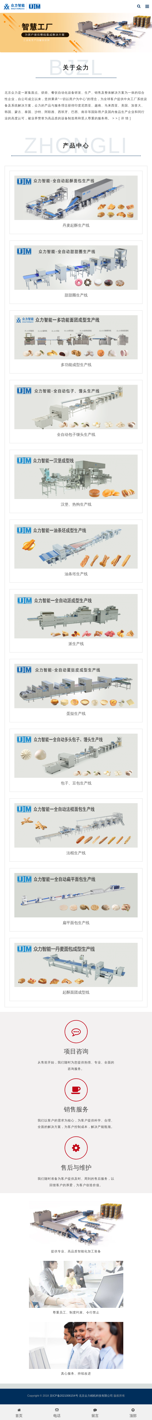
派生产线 (76, 643)
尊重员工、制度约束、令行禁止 (76, 1312)
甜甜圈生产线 (76, 295)
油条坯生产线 (76, 574)
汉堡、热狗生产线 (76, 504)
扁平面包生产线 (76, 922)
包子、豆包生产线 (76, 783)
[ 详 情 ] (125, 118)
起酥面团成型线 (76, 992)
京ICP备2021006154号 (64, 1395)
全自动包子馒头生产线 (76, 434)
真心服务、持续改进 (76, 1373)
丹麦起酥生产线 (76, 225)
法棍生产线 (76, 853)
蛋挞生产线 (76, 713)
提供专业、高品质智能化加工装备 (76, 1251)
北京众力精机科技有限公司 (96, 1395)
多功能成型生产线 (76, 364)
